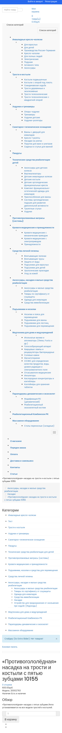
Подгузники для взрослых (36, 264)
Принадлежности (32, 244)
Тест (10, 521)
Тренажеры (29, 114)
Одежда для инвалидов (35, 299)
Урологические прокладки (36, 270)
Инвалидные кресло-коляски (22, 515)
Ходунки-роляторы (33, 120)
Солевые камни (31, 355)
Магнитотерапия (32, 358)
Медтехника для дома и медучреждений (27, 612)
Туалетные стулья (32, 208)
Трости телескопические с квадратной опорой (36, 98)
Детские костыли (32, 179)
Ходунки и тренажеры (18, 533)
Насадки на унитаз (33, 140)
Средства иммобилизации (36, 302)
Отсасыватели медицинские (37, 372)
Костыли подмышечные (35, 79)
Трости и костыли (16, 527)
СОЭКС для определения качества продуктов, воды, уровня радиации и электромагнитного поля (36, 365)
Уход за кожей (31, 273)
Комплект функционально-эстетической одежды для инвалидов (37, 191)
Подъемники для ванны (35, 320)
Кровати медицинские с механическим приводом (36, 234)
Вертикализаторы (32, 173)
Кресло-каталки (32, 53)
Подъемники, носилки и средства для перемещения (33, 570)
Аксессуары (29, 67)
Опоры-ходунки (31, 111)
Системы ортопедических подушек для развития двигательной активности (36, 202)
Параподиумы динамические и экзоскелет (28, 624)
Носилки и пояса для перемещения (34, 316)
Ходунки (28, 211)
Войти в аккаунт (35, 1)
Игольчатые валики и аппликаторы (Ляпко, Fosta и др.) (38, 340)
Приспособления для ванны (37, 196)
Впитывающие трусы (34, 258)
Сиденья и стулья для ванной (38, 146)
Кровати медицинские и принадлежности (27, 564)
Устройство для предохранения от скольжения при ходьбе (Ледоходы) (36, 604)
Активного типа (31, 65)
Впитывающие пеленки (35, 256)
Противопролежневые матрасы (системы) (28, 558)
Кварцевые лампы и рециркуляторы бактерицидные (39, 351)
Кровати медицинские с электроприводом (35, 240)
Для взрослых (31, 44)
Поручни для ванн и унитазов (38, 143)
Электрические (31, 59)
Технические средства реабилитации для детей (31, 551)
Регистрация (51, 1)
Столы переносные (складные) (39, 425)
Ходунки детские (32, 117)
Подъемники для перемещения (39, 326)
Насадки (11, 494)
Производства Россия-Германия (39, 50)
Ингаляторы (30, 375)
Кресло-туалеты (32, 137)
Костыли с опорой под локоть (38, 82)
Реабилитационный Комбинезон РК (25, 618)
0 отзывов (7, 684)
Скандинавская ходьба (35, 85)
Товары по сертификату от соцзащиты (32, 591)
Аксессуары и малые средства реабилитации (35, 588)
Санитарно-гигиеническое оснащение (26, 539)
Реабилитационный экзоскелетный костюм (35, 406)
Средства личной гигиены (20, 576)
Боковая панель (9, 646)
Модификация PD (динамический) (32, 400)
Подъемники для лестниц (36, 323)
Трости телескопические (35, 94)
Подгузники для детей (34, 267)
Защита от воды (32, 261)
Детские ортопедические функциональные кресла (36, 184)
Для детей (29, 47)
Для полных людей (33, 56)
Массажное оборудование (20, 630)
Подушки (28, 62)
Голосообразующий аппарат (37, 346)
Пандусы (12, 545)
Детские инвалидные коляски (38, 176)
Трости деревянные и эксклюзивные (34, 90)
